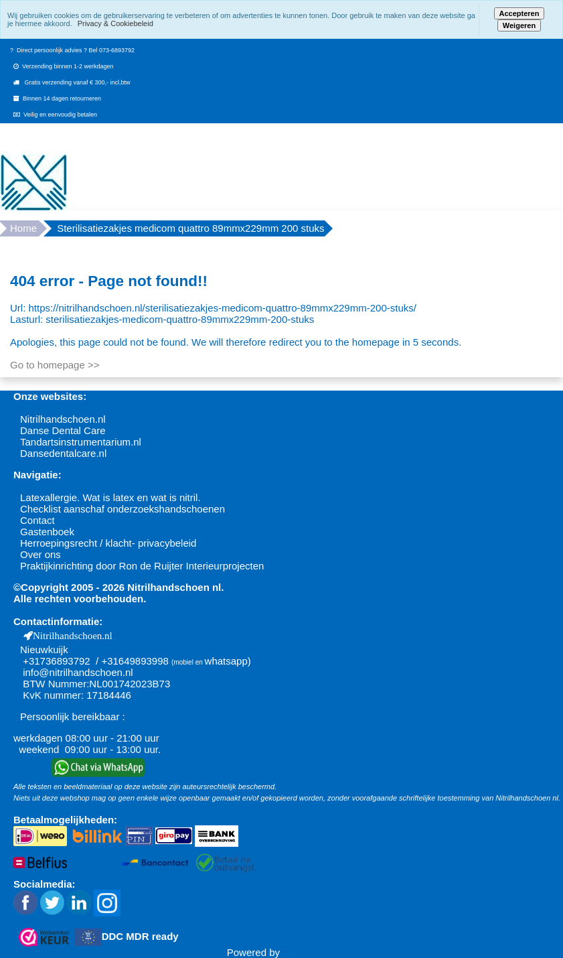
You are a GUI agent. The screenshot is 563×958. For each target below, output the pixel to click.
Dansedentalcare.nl (63, 453)
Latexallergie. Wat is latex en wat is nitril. (110, 497)
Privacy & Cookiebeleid (115, 23)
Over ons (40, 554)
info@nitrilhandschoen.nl (78, 672)
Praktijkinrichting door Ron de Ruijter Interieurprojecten (142, 565)
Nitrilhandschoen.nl (63, 419)
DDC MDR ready (140, 936)
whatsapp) (228, 661)
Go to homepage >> (54, 364)
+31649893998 (135, 661)
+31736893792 (56, 661)
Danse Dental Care (63, 430)
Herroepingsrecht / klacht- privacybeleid (108, 543)
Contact (37, 520)
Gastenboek (47, 531)
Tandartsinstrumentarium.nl (80, 442)
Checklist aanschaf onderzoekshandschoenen (122, 509)
